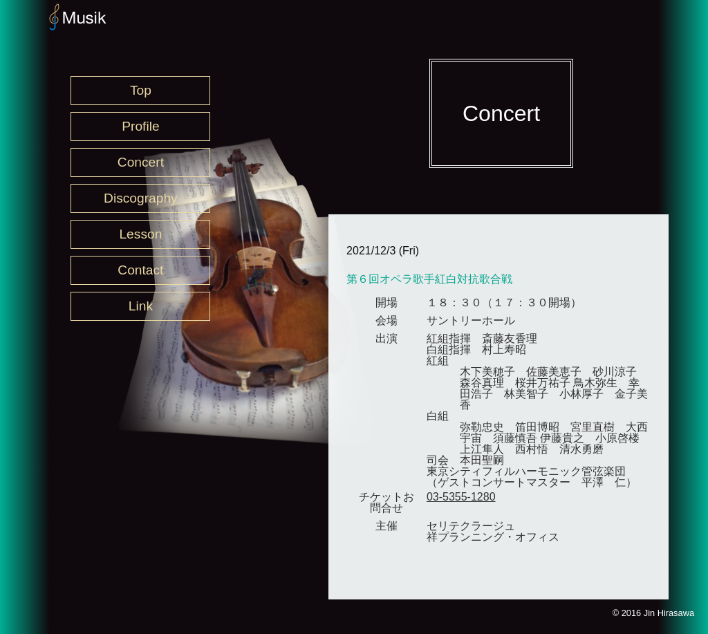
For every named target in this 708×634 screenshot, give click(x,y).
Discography (141, 198)
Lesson (140, 234)
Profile (140, 126)
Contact (140, 270)
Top (140, 90)
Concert (141, 162)
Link (141, 306)
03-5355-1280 (461, 497)
